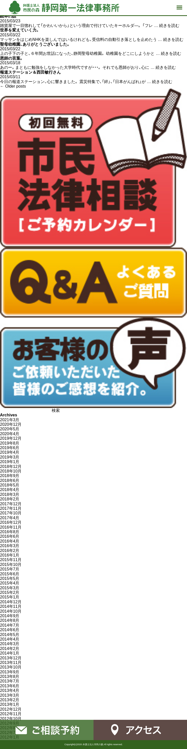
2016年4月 (10, 541)
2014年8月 (10, 620)
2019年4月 (10, 452)
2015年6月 (10, 574)
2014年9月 (10, 616)
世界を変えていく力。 (20, 30)
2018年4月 (10, 489)
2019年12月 (11, 438)
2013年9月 (10, 672)
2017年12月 (11, 504)
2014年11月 (11, 606)
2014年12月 (11, 602)
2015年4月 (10, 583)
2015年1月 (10, 597)
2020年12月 (11, 424)
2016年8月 (10, 532)
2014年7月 (10, 625)
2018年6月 (10, 480)
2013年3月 (10, 695)
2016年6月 (10, 536)
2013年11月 (11, 662)
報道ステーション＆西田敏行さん (30, 72)
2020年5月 (10, 429)
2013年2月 (10, 700)
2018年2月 (10, 499)
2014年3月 (10, 644)
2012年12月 (11, 709)
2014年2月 (10, 648)
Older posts (13, 86)
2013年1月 (10, 704)
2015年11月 (11, 560)
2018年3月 (10, 494)
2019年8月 (10, 443)
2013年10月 (11, 667)
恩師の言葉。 (11, 58)
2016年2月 (10, 550)
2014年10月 (11, 611)
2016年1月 (10, 555)
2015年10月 (11, 564)
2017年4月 (10, 518)
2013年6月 (10, 686)
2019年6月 (10, 448)
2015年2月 (10, 592)
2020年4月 (10, 434)
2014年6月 (10, 630)
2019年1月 (10, 462)
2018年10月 (11, 471)
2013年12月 (11, 658)
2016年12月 (11, 522)
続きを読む (169, 25)
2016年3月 (10, 546)
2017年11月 (11, 508)
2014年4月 (10, 639)
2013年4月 (10, 690)
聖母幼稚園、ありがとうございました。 (35, 44)
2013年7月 (10, 681)
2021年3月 (10, 420)
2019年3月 (10, 457)
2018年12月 (11, 466)
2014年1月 (10, 653)
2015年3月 (10, 588)
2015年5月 (10, 578)
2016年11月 (11, 527)
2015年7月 (10, 569)
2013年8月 (10, 676)
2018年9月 (10, 476)
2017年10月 (11, 513)
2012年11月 (11, 714)
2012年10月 (11, 719)
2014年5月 (10, 634)
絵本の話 (8, 16)
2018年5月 (10, 485)
